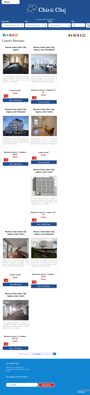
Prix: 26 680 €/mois (43, 224)
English (75, 35)
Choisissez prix (55, 25)
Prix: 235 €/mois (43, 102)
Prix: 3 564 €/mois (44, 286)
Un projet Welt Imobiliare (45, 19)
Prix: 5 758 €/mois (15, 348)
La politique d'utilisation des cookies (18, 369)
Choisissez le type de (11, 25)
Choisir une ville (33, 25)
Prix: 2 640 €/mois (15, 100)
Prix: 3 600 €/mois (15, 164)
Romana (70, 35)
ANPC (8, 371)
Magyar (83, 35)
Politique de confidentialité (15, 367)
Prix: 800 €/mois (15, 284)
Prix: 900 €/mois (43, 162)
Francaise (79, 35)
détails (15, 93)
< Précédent (36, 354)
